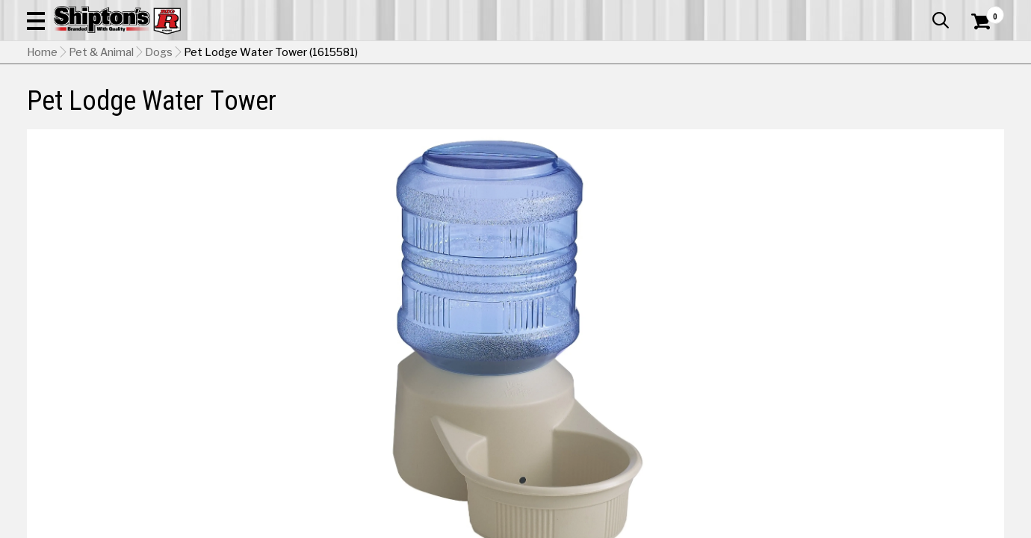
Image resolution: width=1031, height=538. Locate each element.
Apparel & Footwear (100, 109)
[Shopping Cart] (978, 53)
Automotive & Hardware (245, 109)
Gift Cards (855, 11)
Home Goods (464, 109)
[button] (568, 54)
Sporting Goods (899, 109)
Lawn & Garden (700, 109)
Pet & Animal (797, 109)
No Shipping (743, 425)
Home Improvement (578, 109)
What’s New (920, 11)
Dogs (159, 145)
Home (42, 145)
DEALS (976, 109)
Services (983, 11)
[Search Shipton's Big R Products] (466, 54)
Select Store (899, 425)
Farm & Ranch (366, 109)
